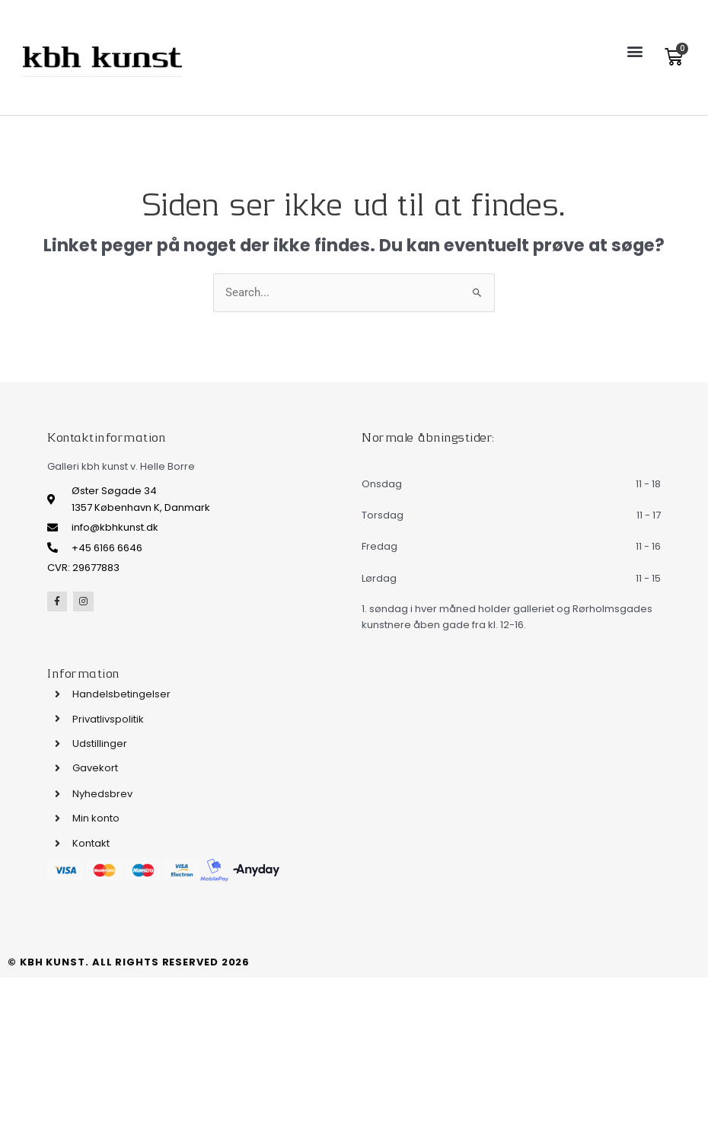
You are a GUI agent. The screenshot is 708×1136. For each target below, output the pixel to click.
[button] (634, 50)
